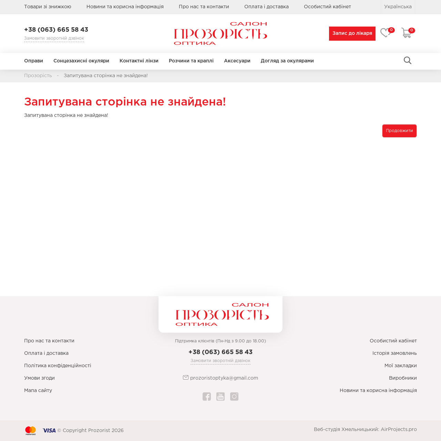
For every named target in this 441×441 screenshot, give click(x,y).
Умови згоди (39, 378)
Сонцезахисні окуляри (81, 61)
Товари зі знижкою (47, 7)
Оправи (33, 61)
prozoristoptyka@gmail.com (220, 377)
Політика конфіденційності (57, 366)
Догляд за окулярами (287, 61)
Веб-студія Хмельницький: (346, 430)
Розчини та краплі (191, 61)
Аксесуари (237, 61)
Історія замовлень (394, 353)
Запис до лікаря (352, 33)
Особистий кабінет (393, 341)
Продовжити (399, 131)
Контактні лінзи (139, 61)
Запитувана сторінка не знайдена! (106, 76)
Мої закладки (400, 366)
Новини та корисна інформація (125, 7)
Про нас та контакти (204, 7)
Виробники (403, 378)
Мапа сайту (38, 391)
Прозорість (38, 76)
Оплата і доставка (266, 7)
